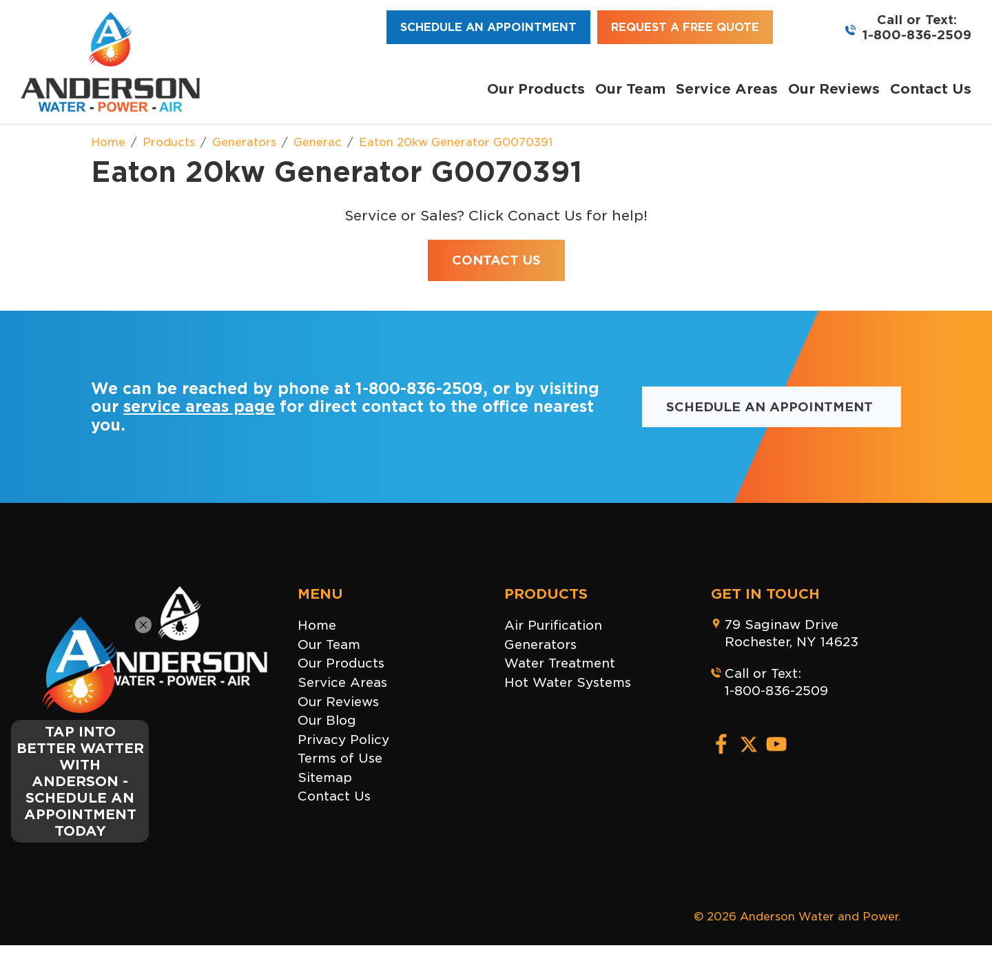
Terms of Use (340, 758)
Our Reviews (834, 89)
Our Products (536, 89)
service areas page (199, 406)
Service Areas (727, 89)
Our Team (630, 89)
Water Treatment (559, 663)
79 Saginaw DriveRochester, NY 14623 (791, 633)
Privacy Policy (343, 739)
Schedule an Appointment (488, 27)
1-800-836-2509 (916, 35)
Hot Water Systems (567, 682)
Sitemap (325, 777)
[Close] (143, 625)
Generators (540, 644)
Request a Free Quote (685, 27)
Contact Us (930, 89)
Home (317, 625)
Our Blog (327, 720)
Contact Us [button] (496, 260)
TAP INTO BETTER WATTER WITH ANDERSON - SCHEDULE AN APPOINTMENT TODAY (80, 781)
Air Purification (553, 625)
